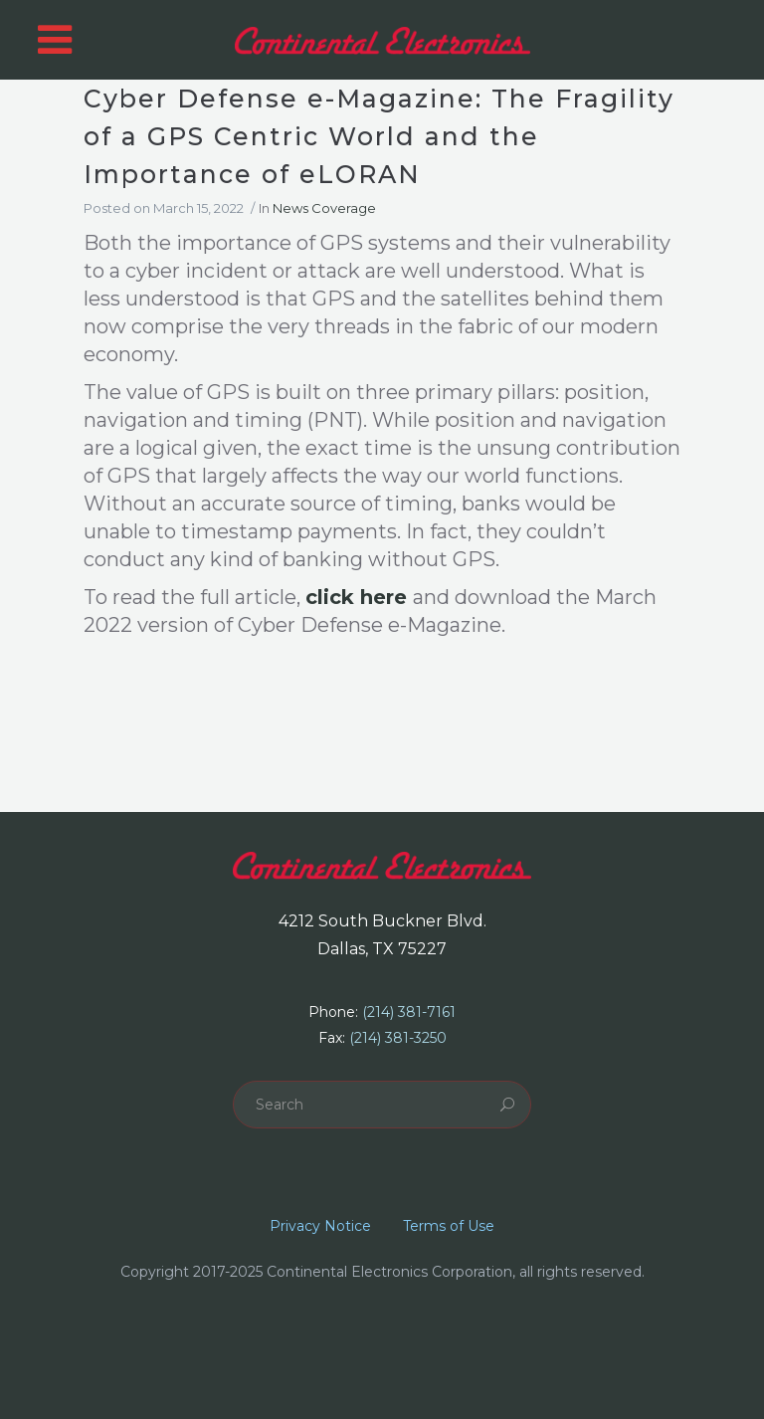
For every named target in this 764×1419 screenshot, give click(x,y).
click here (356, 597)
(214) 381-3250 (398, 1038)
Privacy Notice (320, 1226)
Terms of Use (448, 1226)
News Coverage (324, 208)
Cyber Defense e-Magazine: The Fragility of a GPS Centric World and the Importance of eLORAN (379, 136)
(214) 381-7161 (409, 1012)
